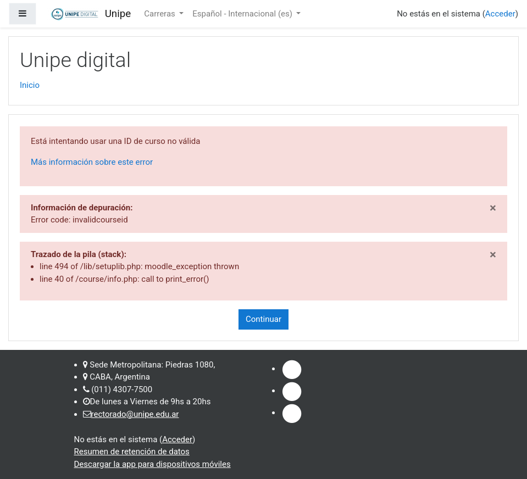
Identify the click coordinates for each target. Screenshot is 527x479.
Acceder (500, 14)
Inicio (30, 85)
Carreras (160, 14)
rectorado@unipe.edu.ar (135, 414)
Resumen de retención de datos (132, 451)
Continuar (263, 319)
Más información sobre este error (92, 162)
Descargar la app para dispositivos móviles (152, 464)
